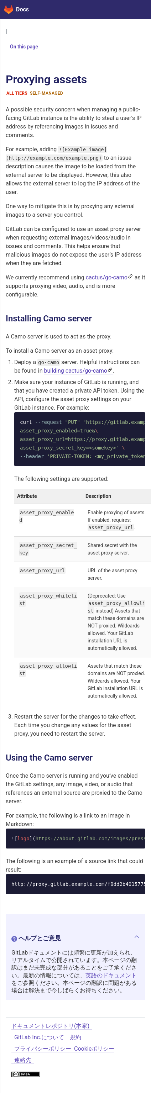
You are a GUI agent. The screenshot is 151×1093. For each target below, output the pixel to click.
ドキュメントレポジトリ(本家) (50, 1026)
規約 (75, 1037)
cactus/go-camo (106, 277)
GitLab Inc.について (39, 1037)
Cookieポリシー (94, 1048)
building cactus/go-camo (75, 370)
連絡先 (22, 1060)
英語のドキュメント (111, 975)
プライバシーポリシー (42, 1048)
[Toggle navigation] (137, 9)
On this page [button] (21, 47)
